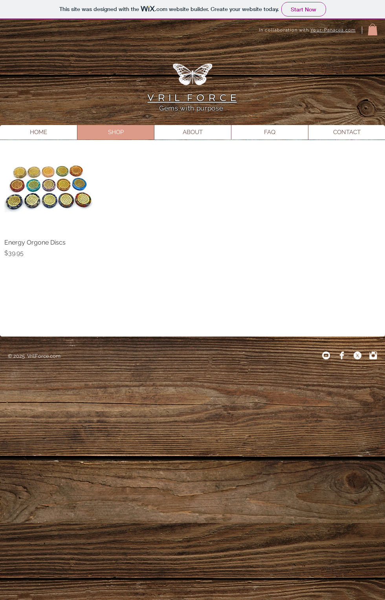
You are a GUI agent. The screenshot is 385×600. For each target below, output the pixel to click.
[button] (373, 29)
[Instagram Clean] (373, 355)
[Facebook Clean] (342, 355)
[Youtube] (326, 355)
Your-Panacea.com (333, 30)
